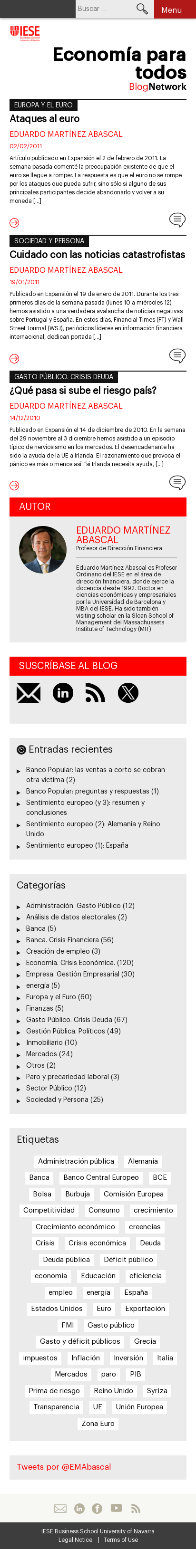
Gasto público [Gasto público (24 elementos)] (111, 1325)
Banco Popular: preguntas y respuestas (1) (92, 791)
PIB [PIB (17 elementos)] (135, 1374)
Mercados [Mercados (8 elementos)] (71, 1374)
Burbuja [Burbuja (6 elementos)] (77, 1194)
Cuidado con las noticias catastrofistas (97, 255)
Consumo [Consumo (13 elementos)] (104, 1210)
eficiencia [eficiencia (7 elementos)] (145, 1276)
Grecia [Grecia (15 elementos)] (145, 1341)
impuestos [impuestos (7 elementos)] (40, 1358)
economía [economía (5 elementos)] (51, 1276)
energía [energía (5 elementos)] (98, 1292)
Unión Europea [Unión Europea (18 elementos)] (139, 1407)
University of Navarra (127, 1531)
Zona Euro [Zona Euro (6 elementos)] (98, 1423)
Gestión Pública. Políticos (65, 1031)
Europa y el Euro (43, 105)
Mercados (41, 1054)
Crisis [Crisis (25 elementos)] (45, 1243)
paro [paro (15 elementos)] (108, 1374)
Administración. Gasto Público (73, 906)
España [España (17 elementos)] (136, 1292)
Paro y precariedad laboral (67, 1077)
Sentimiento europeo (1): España (77, 845)
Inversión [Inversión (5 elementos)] (128, 1358)
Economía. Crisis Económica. (70, 963)
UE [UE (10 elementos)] (97, 1407)
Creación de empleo (58, 951)
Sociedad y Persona (49, 241)
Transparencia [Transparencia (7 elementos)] (56, 1407)
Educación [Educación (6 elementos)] (98, 1276)
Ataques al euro (44, 119)
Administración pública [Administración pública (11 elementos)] (76, 1161)
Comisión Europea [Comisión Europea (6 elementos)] (134, 1194)
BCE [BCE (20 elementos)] (160, 1177)
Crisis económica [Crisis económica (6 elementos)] (97, 1243)
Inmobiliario (44, 1043)
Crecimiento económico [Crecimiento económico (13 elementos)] (75, 1227)
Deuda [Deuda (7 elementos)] (150, 1243)
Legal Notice (75, 1540)
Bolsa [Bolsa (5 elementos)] (42, 1194)
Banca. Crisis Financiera (62, 940)
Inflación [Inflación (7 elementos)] (85, 1358)
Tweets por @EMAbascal (64, 1467)
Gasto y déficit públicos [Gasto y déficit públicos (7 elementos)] (80, 1341)
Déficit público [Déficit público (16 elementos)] (128, 1259)
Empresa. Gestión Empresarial (72, 974)
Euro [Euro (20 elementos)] (104, 1308)
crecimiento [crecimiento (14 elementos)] (153, 1210)
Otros (35, 1065)
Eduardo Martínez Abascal (66, 134)
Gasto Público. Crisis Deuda (63, 377)
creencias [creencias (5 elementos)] (145, 1227)
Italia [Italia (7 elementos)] (165, 1358)
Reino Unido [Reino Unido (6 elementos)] (113, 1391)
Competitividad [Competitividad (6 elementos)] (49, 1210)
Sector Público (49, 1088)
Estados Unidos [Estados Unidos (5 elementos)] (57, 1308)
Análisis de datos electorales (71, 917)
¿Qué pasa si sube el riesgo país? (83, 391)
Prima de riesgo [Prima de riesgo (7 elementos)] (54, 1391)
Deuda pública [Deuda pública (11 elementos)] (66, 1259)
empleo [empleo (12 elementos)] (61, 1292)
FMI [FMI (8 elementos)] (67, 1325)
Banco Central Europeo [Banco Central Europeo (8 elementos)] (101, 1177)
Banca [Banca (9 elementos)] (39, 1177)
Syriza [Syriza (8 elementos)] (157, 1391)
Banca (36, 929)
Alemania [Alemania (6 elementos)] (143, 1161)
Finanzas (39, 1008)
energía (37, 986)
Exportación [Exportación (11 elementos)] (145, 1308)
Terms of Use (121, 1540)
